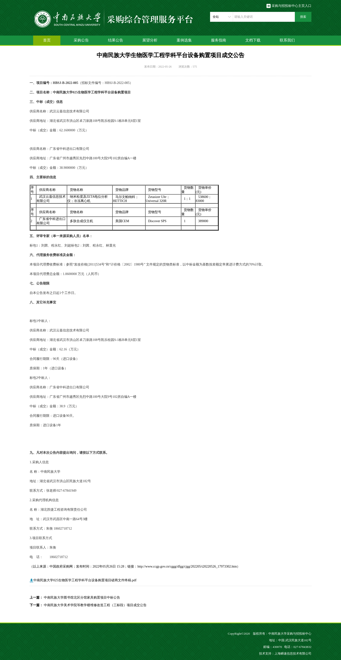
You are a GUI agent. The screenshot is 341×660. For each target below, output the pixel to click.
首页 (47, 40)
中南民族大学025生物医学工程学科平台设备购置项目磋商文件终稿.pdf (83, 580)
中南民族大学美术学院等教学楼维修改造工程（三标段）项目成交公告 (95, 605)
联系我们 (287, 40)
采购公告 (81, 40)
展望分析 (149, 40)
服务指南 (218, 40)
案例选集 (184, 40)
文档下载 (252, 40)
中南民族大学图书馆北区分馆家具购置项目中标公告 (82, 597)
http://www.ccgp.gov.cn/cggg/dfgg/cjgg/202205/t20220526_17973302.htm (187, 566)
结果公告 (115, 40)
